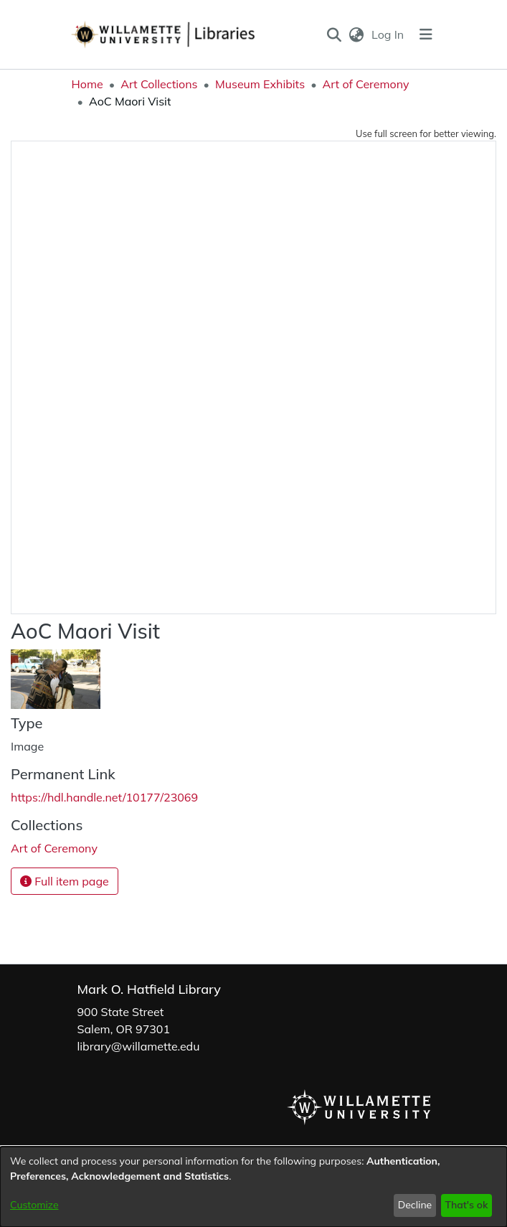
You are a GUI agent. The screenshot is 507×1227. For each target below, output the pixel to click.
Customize (34, 1204)
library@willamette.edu (138, 1046)
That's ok (466, 1204)
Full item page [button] (64, 881)
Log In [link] (388, 34)
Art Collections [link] (158, 84)
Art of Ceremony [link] (366, 84)
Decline (415, 1204)
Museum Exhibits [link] (260, 84)
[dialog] (253, 1187)
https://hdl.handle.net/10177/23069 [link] (104, 797)
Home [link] (87, 84)
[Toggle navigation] (426, 34)
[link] (54, 848)
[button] (334, 34)
